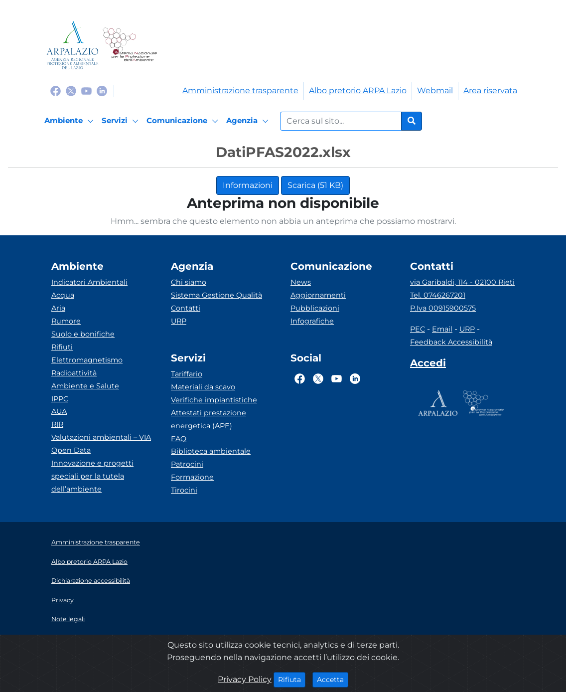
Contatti (185, 308)
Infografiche (312, 321)
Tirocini (184, 490)
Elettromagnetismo (87, 359)
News (300, 282)
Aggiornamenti (318, 295)
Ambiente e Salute (85, 385)
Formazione (192, 477)
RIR (57, 424)
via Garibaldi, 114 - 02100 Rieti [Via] (462, 282)
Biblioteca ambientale (211, 451)
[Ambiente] (70, 121)
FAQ (178, 438)
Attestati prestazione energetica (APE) (208, 419)
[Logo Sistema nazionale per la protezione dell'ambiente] (129, 45)
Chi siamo (188, 282)
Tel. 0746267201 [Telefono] (437, 295)
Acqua (62, 295)
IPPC (59, 398)
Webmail (435, 90)
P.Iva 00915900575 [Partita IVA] (443, 308)
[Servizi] (121, 121)
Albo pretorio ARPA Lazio (358, 90)
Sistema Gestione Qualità (216, 295)
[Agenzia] (249, 121)
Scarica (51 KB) (315, 185)
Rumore (66, 321)
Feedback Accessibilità (451, 342)
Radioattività (74, 372)
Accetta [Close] (332, 679)
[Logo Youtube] (86, 90)
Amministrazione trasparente (240, 90)
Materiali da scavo (203, 386)
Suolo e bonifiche (83, 334)
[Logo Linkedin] (102, 90)
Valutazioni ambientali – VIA (101, 437)
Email (442, 329)
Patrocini (187, 464)
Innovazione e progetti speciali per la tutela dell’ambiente (92, 476)
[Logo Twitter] (71, 90)
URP (178, 321)
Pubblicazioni (314, 308)
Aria (58, 308)
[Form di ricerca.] (341, 121)
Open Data (71, 450)
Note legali (68, 619)
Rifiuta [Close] (291, 679)
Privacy (62, 600)
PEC (417, 329)
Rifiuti (62, 347)
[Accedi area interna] (428, 365)
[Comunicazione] (184, 121)
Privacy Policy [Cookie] (245, 679)
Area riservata (490, 90)
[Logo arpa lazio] (72, 45)
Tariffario (186, 373)
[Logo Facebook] (55, 90)
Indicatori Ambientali (89, 282)
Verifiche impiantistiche (214, 399)
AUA (59, 411)
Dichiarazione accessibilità (90, 580)
